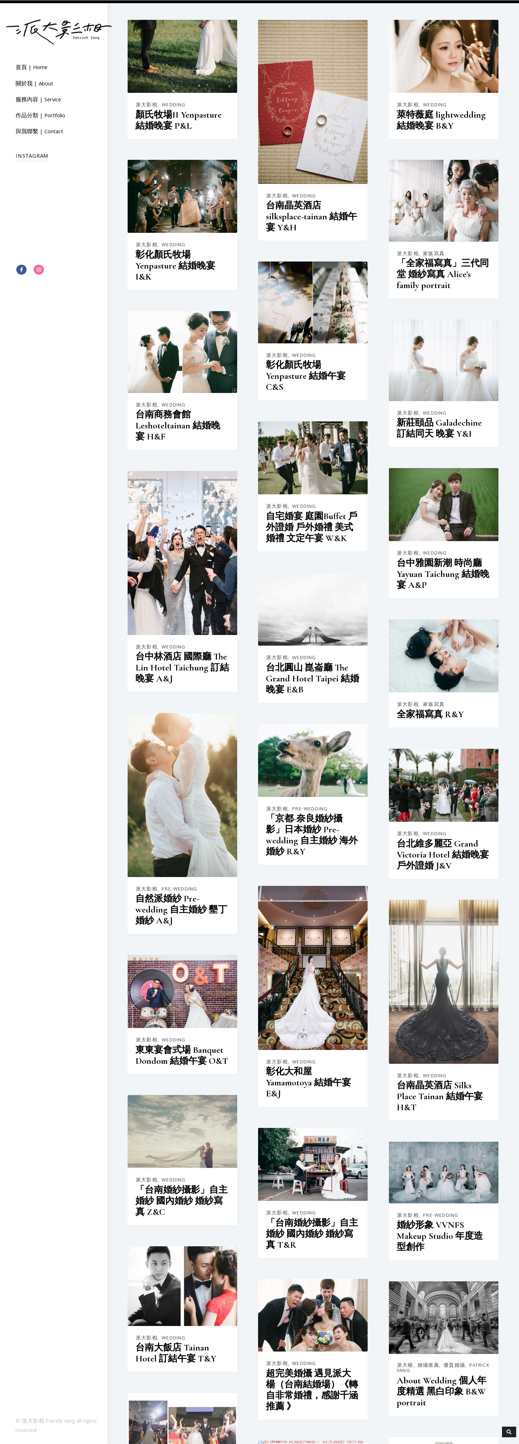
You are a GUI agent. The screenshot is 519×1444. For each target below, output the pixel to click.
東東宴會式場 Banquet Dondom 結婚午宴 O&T (181, 1052)
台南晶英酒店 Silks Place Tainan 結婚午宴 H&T (439, 1094)
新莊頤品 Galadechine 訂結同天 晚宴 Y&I (438, 427)
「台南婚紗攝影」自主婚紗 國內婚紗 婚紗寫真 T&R (312, 1231)
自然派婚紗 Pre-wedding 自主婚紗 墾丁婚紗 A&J (181, 906)
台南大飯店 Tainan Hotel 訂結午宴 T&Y (175, 1349)
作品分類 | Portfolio (40, 115)
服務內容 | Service (38, 100)
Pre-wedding (179, 887)
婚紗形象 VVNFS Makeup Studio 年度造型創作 (439, 1233)
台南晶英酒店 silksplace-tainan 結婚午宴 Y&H (311, 216)
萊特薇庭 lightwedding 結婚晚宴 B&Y (440, 120)
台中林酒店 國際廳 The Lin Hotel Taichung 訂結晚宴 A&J (182, 665)
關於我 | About (34, 84)
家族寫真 (433, 253)
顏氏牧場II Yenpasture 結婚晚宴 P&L (178, 120)
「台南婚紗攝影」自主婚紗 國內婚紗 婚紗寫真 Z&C (181, 1197)
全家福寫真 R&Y (429, 712)
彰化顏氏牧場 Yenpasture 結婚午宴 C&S (305, 375)
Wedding (173, 105)
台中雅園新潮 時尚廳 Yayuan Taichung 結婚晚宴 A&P (442, 572)
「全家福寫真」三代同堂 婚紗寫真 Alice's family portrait (442, 273)
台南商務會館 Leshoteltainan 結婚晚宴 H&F (177, 423)
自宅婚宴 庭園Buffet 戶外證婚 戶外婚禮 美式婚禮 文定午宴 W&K (311, 526)
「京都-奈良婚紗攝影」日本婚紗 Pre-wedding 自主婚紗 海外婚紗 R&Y (311, 833)
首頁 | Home (32, 67)
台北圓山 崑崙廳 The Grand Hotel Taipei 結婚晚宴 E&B (312, 677)
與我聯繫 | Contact (39, 131)
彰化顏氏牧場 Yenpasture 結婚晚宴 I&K (175, 264)
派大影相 (146, 105)
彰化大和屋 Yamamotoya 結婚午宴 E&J (308, 1080)
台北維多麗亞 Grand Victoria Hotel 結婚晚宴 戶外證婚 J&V (442, 852)
